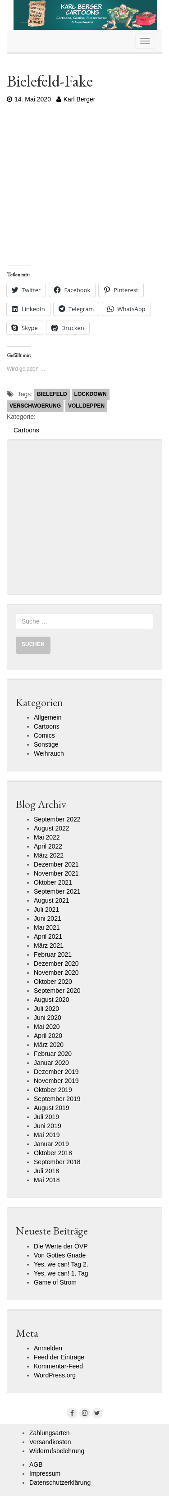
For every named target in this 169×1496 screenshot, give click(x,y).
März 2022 (49, 855)
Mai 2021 (47, 927)
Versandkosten (50, 1442)
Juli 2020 (46, 1008)
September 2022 (57, 819)
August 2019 (51, 1107)
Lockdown (90, 394)
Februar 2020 (53, 1053)
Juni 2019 (47, 1125)
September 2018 (57, 1162)
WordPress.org (55, 1375)
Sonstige (46, 744)
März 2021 (49, 945)
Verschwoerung (35, 406)
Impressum (44, 1473)
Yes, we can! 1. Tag (61, 1273)
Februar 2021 (53, 954)
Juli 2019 (46, 1116)
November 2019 (56, 1080)
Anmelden (48, 1348)
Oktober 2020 (53, 981)
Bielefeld (52, 394)
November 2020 (56, 972)
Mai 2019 (47, 1134)
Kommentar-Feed (58, 1366)
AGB (36, 1464)
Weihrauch (49, 753)
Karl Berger (76, 99)
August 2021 (51, 900)
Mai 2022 (47, 837)
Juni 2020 (47, 1017)
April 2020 (48, 1035)
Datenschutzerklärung (60, 1482)
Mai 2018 (47, 1180)
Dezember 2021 (56, 864)
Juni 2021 (47, 918)
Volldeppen (86, 406)
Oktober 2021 (53, 882)
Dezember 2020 (56, 963)
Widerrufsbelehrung (56, 1451)
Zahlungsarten (49, 1432)
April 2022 (48, 846)
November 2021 (56, 873)
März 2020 (49, 1044)
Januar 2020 (51, 1062)
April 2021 (48, 936)
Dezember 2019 (56, 1071)
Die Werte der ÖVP (61, 1246)
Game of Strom (55, 1282)
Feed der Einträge (59, 1357)
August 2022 (51, 828)
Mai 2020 (47, 1026)
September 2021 (57, 891)
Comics (44, 735)
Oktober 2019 (53, 1089)
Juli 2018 (46, 1171)
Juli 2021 (46, 909)
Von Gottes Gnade (60, 1255)
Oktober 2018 (53, 1152)
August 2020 (51, 999)
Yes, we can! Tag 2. (61, 1264)
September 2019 (57, 1098)
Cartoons (26, 430)
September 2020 (57, 990)
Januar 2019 (51, 1143)
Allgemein (47, 717)
